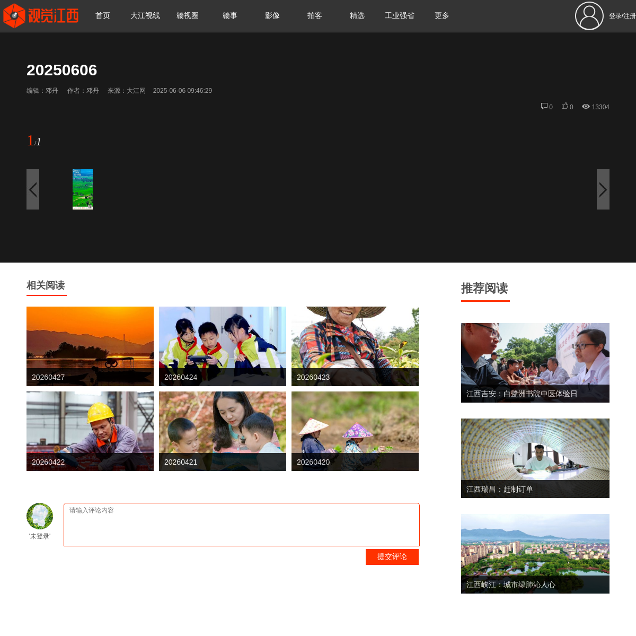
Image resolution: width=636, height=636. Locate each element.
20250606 (61, 70)
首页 (102, 16)
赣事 (230, 16)
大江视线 (145, 16)
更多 (442, 16)
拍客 (314, 16)
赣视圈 (187, 16)
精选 (357, 16)
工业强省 (399, 16)
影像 (272, 16)
